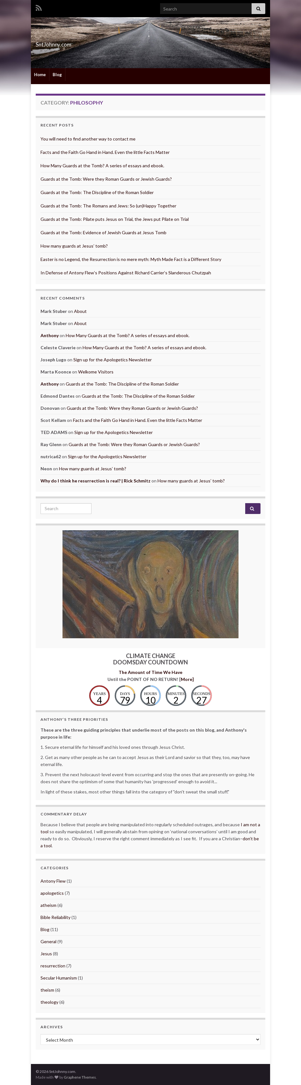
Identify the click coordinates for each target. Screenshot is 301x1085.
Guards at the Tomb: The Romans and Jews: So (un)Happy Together (108, 205)
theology (49, 1002)
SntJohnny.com (67, 42)
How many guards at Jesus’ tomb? (74, 246)
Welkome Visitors (96, 371)
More (186, 679)
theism (47, 990)
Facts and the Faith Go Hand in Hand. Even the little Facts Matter (105, 152)
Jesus (46, 953)
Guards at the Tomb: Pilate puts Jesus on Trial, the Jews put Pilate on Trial (114, 219)
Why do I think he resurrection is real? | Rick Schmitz (95, 480)
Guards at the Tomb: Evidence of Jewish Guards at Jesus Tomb (103, 232)
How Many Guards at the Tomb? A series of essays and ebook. (102, 165)
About (80, 311)
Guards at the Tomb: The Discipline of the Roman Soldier (97, 192)
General (48, 941)
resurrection (52, 965)
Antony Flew (53, 881)
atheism (48, 905)
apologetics (52, 893)
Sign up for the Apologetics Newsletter (112, 359)
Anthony (49, 335)
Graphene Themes (80, 1077)
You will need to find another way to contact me (88, 138)
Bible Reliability (55, 917)
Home (40, 74)
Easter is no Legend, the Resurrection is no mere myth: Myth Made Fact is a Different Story (130, 259)
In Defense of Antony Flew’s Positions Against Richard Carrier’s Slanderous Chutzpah (125, 272)
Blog (57, 74)
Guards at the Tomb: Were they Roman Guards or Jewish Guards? (106, 179)
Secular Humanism (58, 977)
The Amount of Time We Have (150, 672)
